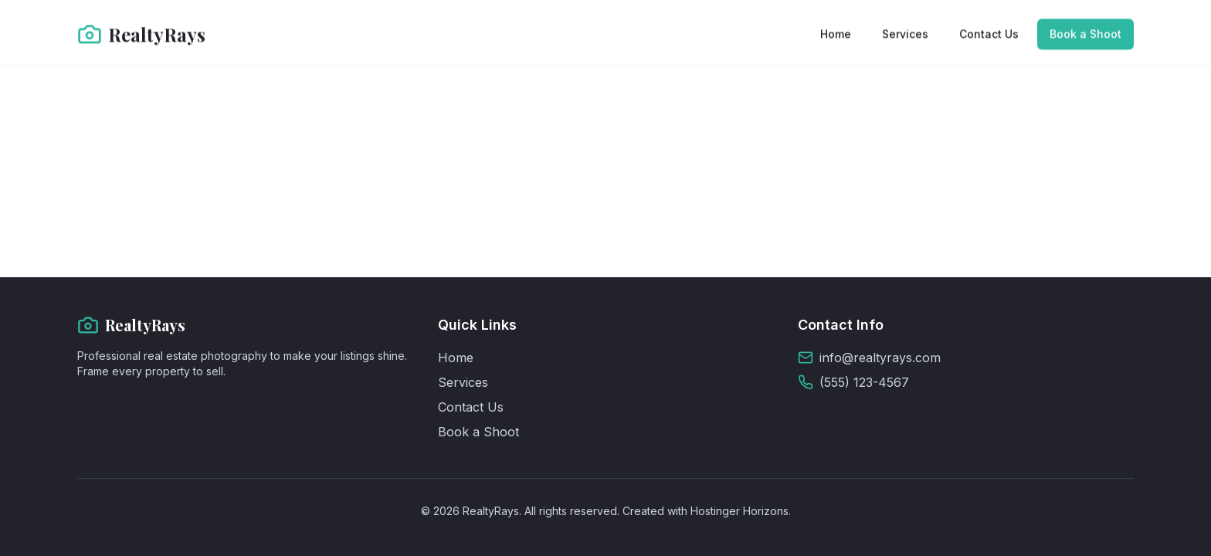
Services (905, 33)
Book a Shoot (1085, 33)
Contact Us (989, 33)
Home (835, 33)
